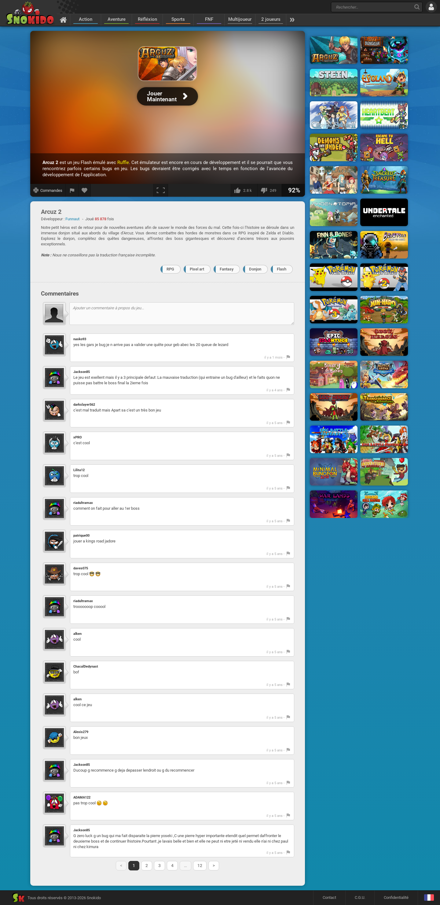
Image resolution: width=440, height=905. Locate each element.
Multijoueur (239, 19)
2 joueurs (270, 19)
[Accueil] (63, 19)
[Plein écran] (160, 190)
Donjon (255, 269)
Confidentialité (396, 897)
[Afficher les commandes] (48, 190)
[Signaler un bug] (72, 190)
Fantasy (226, 269)
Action (85, 19)
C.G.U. (360, 897)
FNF (209, 19)
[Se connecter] (431, 7)
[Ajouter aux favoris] (85, 190)
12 (199, 865)
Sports (178, 19)
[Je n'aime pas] (269, 190)
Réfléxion (147, 19)
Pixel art (197, 269)
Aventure (117, 19)
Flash (281, 269)
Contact (329, 897)
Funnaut (72, 219)
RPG (170, 269)
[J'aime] (244, 190)
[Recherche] (417, 6)
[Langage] (429, 898)
